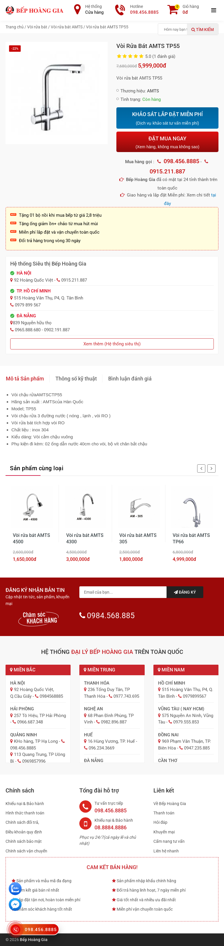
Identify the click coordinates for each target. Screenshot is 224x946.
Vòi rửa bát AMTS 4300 (85, 538)
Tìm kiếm (202, 29)
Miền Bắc (22, 670)
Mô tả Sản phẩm (25, 378)
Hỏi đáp (160, 822)
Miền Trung (99, 670)
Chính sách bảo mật (24, 841)
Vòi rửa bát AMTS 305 (138, 538)
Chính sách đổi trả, (22, 822)
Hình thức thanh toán (25, 813)
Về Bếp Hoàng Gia (169, 803)
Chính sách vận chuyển (26, 851)
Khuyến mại (164, 832)
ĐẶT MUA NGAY (167, 142)
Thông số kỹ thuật (76, 378)
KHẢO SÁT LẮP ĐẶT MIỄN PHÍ (167, 118)
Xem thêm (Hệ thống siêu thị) (112, 344)
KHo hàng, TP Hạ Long (36, 741)
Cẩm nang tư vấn (169, 841)
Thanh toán (163, 813)
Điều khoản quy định (24, 832)
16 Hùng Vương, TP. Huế (111, 741)
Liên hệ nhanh (166, 851)
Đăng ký (185, 592)
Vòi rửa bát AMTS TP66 (191, 538)
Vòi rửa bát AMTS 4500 (31, 538)
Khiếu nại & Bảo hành (25, 803)
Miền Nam (171, 670)
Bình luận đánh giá (130, 378)
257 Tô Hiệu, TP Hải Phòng (40, 715)
